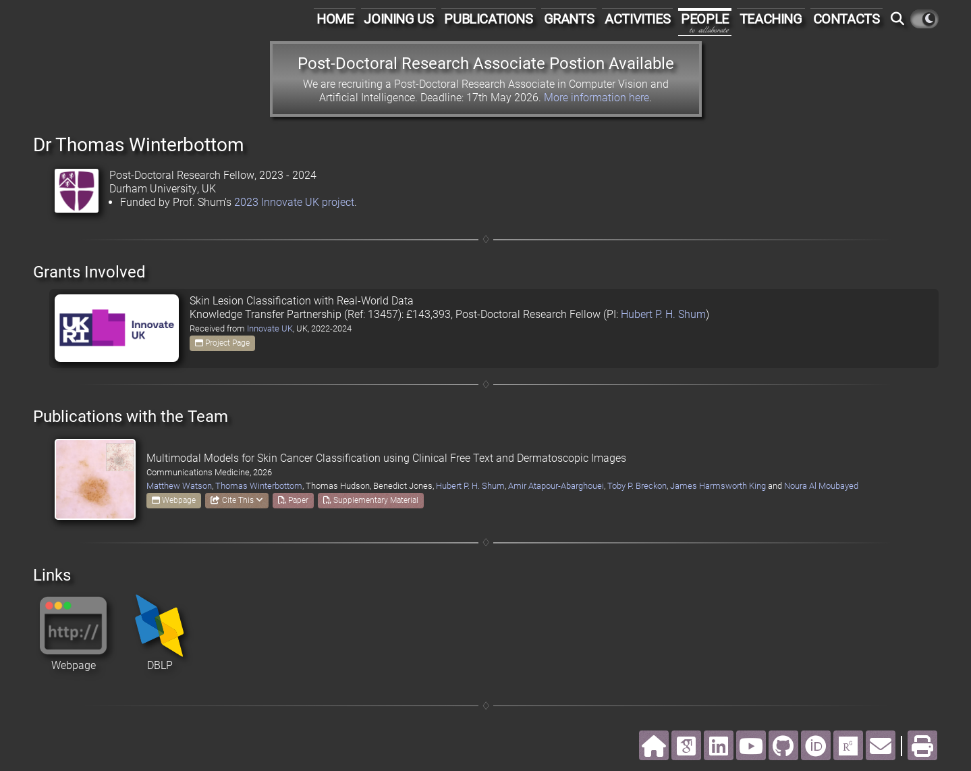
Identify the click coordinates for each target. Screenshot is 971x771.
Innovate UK (270, 328)
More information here (596, 97)
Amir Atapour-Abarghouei (556, 486)
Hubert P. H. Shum (663, 314)
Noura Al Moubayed (821, 486)
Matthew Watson (179, 486)
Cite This (237, 500)
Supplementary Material (370, 500)
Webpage (174, 500)
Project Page (222, 343)
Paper (293, 500)
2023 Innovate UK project (294, 202)
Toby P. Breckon (637, 486)
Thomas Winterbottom (258, 486)
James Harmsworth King (718, 486)
